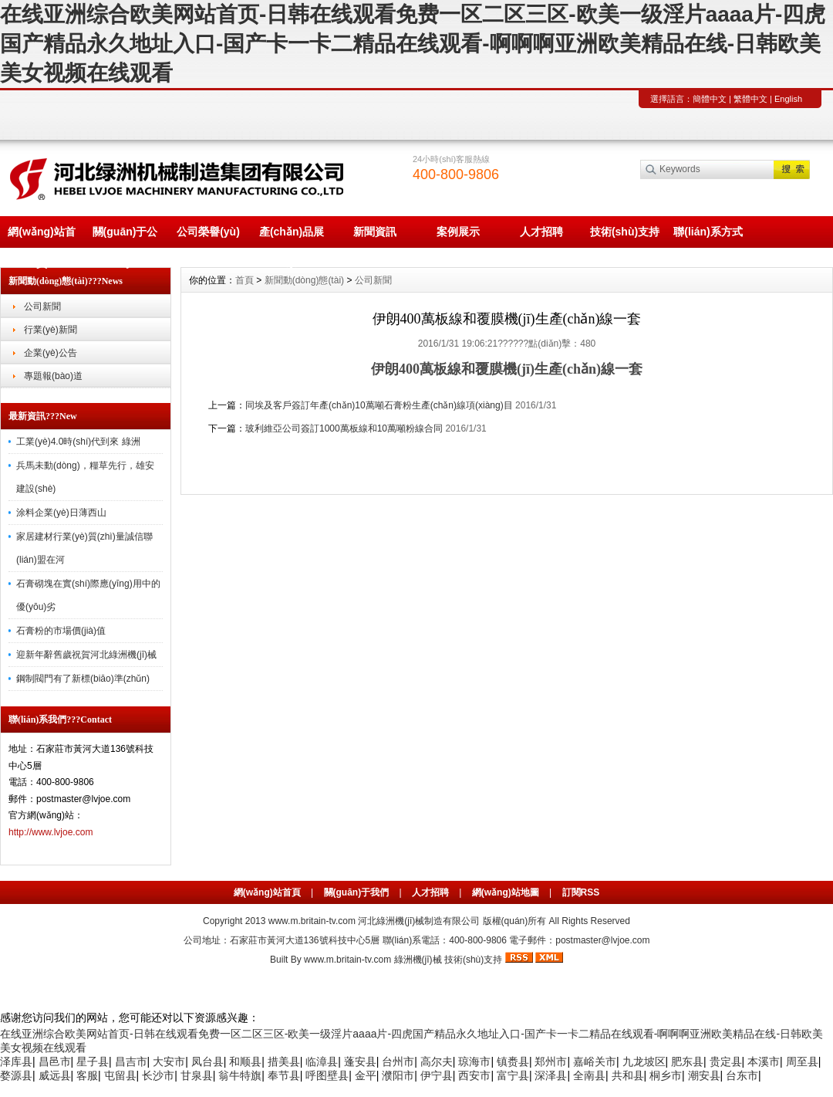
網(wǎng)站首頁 (41, 236)
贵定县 (726, 1061)
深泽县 (551, 1075)
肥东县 (687, 1061)
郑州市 (551, 1061)
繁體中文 (750, 98)
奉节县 (284, 1075)
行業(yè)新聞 (50, 329)
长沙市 (158, 1075)
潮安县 (704, 1075)
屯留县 (120, 1075)
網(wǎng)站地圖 (505, 892)
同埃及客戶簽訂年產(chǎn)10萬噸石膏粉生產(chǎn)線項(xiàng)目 (379, 405)
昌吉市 (131, 1061)
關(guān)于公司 (125, 236)
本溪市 (763, 1061)
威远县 (55, 1075)
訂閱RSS (581, 892)
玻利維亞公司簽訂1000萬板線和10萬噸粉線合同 (344, 428)
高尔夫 (436, 1061)
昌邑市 (55, 1061)
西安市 (474, 1075)
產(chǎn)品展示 (291, 236)
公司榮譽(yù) (208, 231)
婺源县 (16, 1075)
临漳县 (321, 1061)
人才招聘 (541, 231)
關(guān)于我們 (357, 892)
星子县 (92, 1061)
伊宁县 (436, 1075)
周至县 (802, 1061)
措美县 (284, 1061)
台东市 (742, 1075)
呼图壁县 (327, 1075)
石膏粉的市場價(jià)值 (61, 630)
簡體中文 (710, 98)
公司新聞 (42, 306)
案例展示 (458, 231)
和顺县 (245, 1061)
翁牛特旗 (239, 1075)
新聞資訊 (374, 231)
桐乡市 (665, 1075)
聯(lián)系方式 (707, 231)
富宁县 (513, 1075)
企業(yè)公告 (50, 352)
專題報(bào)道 (53, 376)
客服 (87, 1075)
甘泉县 (196, 1075)
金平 (365, 1075)
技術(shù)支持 (624, 231)
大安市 (169, 1061)
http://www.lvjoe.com (50, 832)
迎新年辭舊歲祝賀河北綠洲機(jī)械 (86, 654)
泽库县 (16, 1061)
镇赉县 (513, 1061)
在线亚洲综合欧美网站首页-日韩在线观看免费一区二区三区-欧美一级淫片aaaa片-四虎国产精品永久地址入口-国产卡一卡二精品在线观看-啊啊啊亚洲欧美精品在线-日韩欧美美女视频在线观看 (412, 43)
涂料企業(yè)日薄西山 (61, 512)
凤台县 (207, 1061)
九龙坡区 (644, 1061)
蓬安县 (360, 1061)
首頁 (244, 280)
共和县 (628, 1075)
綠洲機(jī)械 (418, 959)
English (788, 98)
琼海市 (474, 1061)
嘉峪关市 (594, 1061)
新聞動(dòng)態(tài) (304, 280)
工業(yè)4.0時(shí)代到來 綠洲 (78, 441)
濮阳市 (398, 1075)
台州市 (398, 1061)
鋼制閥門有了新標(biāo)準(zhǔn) (83, 678)
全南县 (589, 1075)
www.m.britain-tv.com (312, 921)
